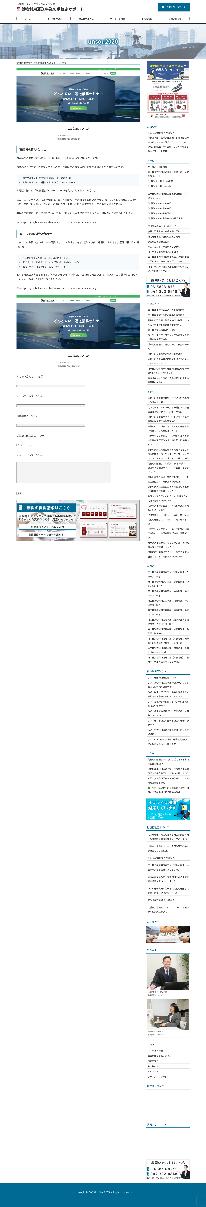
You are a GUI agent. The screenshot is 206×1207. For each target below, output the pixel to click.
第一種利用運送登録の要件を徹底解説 (166, 310)
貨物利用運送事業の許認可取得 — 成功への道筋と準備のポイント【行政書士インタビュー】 (168, 468)
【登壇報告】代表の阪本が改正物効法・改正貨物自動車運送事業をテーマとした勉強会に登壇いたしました (168, 837)
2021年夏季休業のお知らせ (161, 857)
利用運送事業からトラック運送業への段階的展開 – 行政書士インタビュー (168, 545)
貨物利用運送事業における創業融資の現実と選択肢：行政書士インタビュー (168, 489)
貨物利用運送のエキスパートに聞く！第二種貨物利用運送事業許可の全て (168, 419)
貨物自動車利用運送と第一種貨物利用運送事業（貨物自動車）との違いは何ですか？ (168, 771)
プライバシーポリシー (158, 1076)
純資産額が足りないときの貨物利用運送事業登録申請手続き (168, 380)
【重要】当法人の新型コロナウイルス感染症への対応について (168, 909)
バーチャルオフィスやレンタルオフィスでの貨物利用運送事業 (168, 337)
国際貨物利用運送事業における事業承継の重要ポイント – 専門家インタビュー (168, 554)
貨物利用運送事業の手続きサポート (52, 9)
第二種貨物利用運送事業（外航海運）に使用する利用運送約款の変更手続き (168, 659)
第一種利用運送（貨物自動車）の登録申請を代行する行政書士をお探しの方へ (168, 259)
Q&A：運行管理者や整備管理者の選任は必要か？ (168, 722)
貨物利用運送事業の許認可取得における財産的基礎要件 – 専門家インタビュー (168, 479)
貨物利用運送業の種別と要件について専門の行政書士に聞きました (168, 400)
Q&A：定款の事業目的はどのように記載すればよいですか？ (168, 703)
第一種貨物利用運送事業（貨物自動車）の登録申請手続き (168, 631)
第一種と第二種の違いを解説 (162, 329)
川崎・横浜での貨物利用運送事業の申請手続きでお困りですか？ (168, 268)
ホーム (28, 18)
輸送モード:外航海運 (161, 186)
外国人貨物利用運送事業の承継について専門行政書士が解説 (168, 780)
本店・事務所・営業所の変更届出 (164, 246)
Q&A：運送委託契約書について (163, 677)
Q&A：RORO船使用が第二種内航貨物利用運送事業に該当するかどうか (168, 741)
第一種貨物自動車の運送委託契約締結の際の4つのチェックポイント (168, 370)
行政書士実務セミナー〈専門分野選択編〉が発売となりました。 (168, 848)
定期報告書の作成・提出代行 (162, 226)
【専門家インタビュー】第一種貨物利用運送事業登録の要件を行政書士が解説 (168, 409)
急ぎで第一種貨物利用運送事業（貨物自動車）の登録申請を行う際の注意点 (168, 790)
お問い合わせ (174, 18)
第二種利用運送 (86, 18)
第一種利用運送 (54, 18)
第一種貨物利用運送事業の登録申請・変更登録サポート (168, 174)
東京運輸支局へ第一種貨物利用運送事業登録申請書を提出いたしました (168, 879)
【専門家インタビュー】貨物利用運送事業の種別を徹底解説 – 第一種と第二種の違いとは (168, 440)
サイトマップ (154, 1071)
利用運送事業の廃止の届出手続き (164, 236)
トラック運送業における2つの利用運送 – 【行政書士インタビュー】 (167, 498)
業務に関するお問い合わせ (161, 1056)
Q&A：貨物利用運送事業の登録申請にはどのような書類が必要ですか (168, 685)
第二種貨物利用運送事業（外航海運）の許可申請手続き (168, 593)
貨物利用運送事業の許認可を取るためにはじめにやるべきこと (168, 361)
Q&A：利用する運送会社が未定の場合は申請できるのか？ (168, 713)
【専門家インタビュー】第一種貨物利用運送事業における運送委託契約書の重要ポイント (168, 533)
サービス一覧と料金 (157, 166)
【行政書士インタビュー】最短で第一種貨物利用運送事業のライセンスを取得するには (168, 519)
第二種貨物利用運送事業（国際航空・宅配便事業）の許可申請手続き (168, 621)
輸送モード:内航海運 (161, 208)
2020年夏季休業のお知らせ (161, 900)
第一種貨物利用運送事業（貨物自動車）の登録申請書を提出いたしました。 (168, 867)
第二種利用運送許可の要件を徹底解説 (166, 315)
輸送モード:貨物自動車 (162, 181)
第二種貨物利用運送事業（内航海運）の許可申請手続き (168, 603)
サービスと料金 (117, 18)
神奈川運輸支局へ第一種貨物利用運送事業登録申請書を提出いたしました (168, 890)
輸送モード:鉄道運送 (161, 213)
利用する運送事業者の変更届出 (163, 251)
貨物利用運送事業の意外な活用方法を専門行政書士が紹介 (168, 761)
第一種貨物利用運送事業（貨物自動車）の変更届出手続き (168, 584)
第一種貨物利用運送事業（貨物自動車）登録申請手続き (168, 574)
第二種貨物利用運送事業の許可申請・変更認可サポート (168, 196)
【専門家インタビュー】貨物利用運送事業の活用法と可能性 (168, 508)
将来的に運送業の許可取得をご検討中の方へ (168, 346)
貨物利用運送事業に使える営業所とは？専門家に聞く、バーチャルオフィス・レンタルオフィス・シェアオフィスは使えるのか (168, 454)
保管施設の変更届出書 (158, 241)
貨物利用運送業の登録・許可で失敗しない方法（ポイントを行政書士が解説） (168, 322)
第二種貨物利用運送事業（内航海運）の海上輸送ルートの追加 (168, 650)
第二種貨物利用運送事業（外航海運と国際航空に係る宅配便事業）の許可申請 (168, 640)
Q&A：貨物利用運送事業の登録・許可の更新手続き (168, 732)
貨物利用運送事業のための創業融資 (165, 353)
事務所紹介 (146, 18)
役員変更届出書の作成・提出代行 (164, 231)
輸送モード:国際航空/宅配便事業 (167, 218)
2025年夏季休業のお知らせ (161, 132)
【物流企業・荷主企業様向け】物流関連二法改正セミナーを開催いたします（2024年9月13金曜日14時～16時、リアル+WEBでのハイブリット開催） (168, 144)
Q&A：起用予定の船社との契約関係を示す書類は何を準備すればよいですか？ (168, 694)
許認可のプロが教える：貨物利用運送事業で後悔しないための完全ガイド (168, 428)
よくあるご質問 (155, 1051)
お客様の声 (153, 1066)
